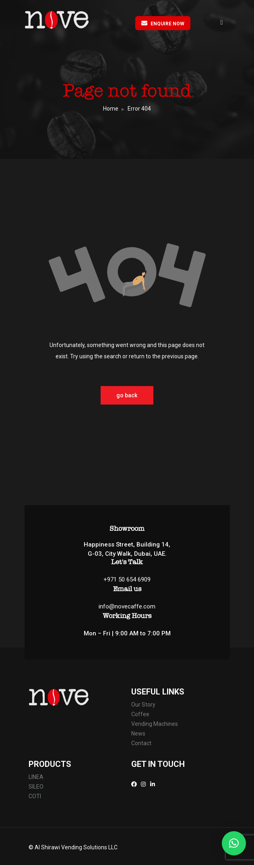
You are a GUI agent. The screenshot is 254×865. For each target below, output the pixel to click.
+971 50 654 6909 (127, 579)
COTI (35, 796)
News (138, 733)
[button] (234, 843)
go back (127, 395)
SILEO (36, 786)
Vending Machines (155, 724)
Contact (142, 743)
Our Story (143, 704)
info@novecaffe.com (127, 606)
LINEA (37, 777)
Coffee (140, 714)
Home (110, 108)
